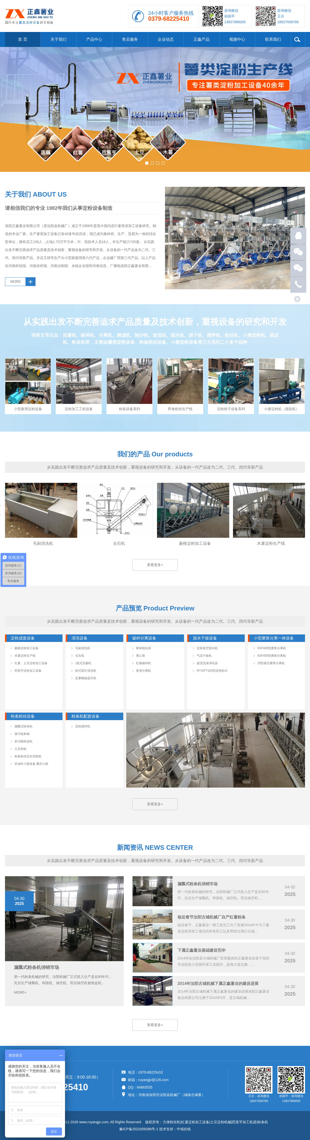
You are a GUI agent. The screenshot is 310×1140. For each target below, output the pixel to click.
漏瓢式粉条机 (23, 726)
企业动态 (166, 39)
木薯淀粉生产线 (25, 655)
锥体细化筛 (143, 648)
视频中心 (237, 39)
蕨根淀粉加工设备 (26, 648)
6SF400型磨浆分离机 (272, 648)
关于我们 (58, 39)
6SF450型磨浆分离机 (272, 655)
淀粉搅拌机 (82, 726)
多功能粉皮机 (23, 741)
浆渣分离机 (143, 670)
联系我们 (273, 39)
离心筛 (140, 655)
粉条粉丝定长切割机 (28, 756)
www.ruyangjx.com (93, 1122)
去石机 (79, 655)
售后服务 (130, 39)
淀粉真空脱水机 (207, 648)
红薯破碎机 (143, 663)
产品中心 (94, 39)
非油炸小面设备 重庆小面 (31, 764)
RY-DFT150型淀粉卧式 (212, 670)
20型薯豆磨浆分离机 (271, 663)
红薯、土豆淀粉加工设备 (31, 663)
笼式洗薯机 (83, 663)
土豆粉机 (20, 749)
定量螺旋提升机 (85, 678)
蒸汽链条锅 (22, 734)
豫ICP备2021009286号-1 (138, 1129)
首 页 (22, 39)
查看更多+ (155, 565)
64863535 (144, 1087)
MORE (15, 282)
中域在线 (184, 1129)
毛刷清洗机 (82, 648)
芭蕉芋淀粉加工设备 (28, 670)
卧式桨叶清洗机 (85, 670)
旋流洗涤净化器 (207, 663)
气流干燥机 (204, 655)
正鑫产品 (202, 39)
